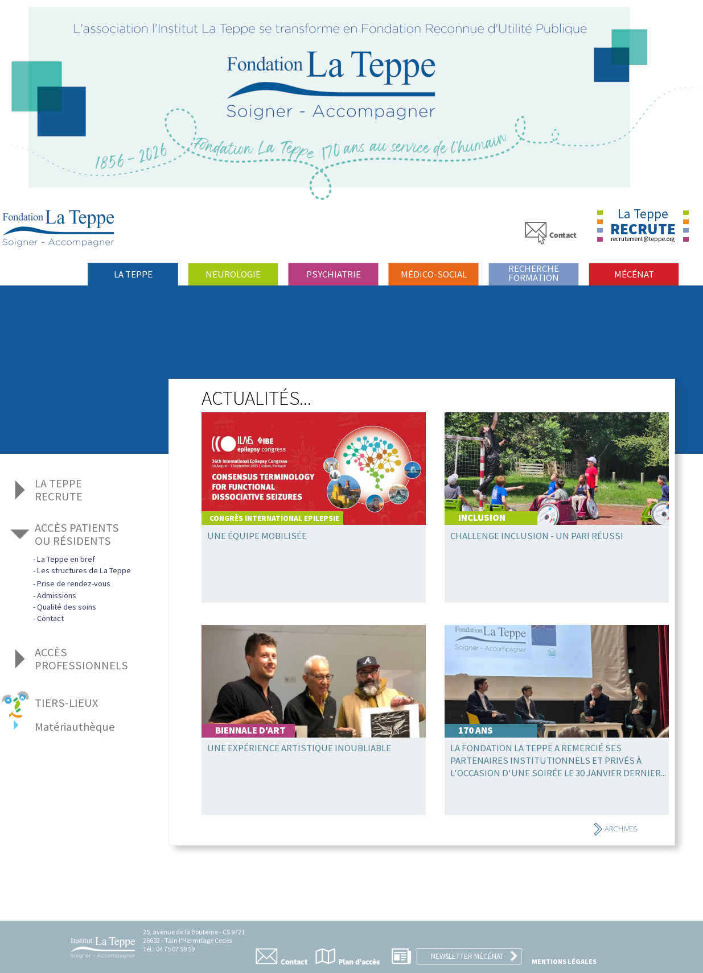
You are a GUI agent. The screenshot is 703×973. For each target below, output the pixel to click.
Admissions (56, 595)
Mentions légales (564, 961)
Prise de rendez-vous (73, 583)
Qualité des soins (66, 607)
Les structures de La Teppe (84, 570)
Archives (615, 828)
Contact (50, 618)
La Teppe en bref (66, 559)
